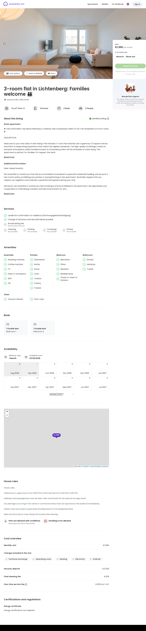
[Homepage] (14, 4)
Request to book (130, 66)
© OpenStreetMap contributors (99, 466)
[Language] (128, 4)
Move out (130, 56)
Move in (120, 56)
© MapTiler (85, 466)
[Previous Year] (40, 394)
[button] (7, 412)
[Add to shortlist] (34, 73)
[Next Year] (73, 394)
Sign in (137, 4)
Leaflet (78, 466)
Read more (9, 157)
